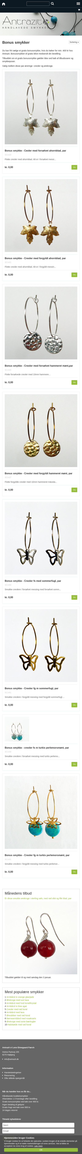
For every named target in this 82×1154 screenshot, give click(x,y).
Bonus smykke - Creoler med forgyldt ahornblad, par (35, 258)
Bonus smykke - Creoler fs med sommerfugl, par (33, 581)
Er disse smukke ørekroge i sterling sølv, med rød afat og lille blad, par (38, 898)
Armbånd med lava (15, 1012)
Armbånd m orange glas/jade (20, 997)
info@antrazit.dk (11, 1059)
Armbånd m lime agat (16, 1006)
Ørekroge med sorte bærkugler (21, 1021)
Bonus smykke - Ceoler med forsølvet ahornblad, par (35, 150)
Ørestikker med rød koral (18, 1015)
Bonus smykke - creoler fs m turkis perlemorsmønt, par (37, 747)
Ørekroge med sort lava (18, 1000)
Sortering (74, 42)
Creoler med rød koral (17, 1009)
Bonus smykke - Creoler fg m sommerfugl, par (31, 688)
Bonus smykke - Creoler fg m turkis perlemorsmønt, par (37, 855)
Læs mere (38, 1146)
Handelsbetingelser (12, 1072)
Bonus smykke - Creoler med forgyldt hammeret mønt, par (38, 473)
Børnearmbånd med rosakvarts (21, 1018)
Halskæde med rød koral (19, 1024)
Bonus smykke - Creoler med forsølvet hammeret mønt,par (39, 365)
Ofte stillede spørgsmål (14, 1078)
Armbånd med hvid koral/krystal (21, 1003)
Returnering (9, 1075)
